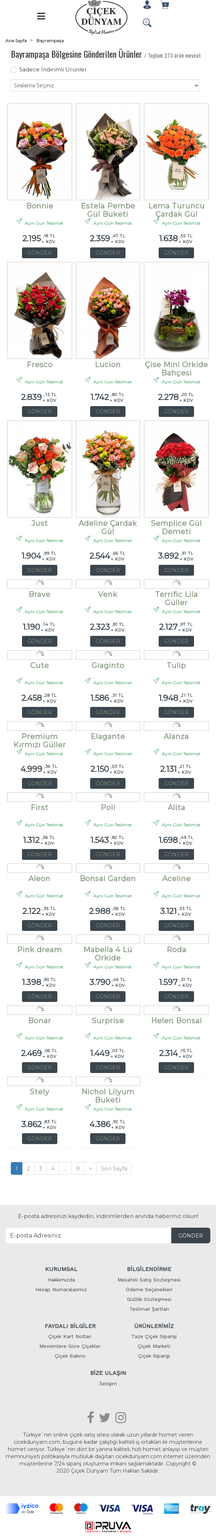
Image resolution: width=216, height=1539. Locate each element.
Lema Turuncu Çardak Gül (176, 207)
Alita (176, 807)
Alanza (176, 736)
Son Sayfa (114, 1167)
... (65, 1167)
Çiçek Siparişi (154, 1355)
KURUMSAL (61, 1268)
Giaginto (108, 665)
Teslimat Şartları (149, 1308)
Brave (39, 594)
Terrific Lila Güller (176, 596)
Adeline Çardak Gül (108, 525)
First (40, 807)
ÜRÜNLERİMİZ (154, 1325)
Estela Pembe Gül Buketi (108, 207)
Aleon (39, 878)
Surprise (108, 1020)
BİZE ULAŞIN (108, 1372)
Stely (39, 1091)
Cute (39, 665)
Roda (176, 949)
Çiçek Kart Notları (70, 1336)
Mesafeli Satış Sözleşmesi (149, 1279)
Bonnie (39, 205)
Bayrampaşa (50, 40)
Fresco (40, 364)
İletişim (108, 1383)
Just (39, 523)
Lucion (108, 364)
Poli (108, 807)
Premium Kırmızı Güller (39, 738)
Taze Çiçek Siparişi (154, 1336)
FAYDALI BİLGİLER (70, 1325)
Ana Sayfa (16, 40)
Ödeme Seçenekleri (149, 1289)
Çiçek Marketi (154, 1346)
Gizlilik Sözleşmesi (149, 1298)
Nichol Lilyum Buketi (108, 1093)
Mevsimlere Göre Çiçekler (70, 1346)
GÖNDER (39, 252)
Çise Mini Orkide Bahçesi (176, 366)
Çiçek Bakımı (70, 1355)
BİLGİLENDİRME (149, 1268)
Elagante (108, 736)
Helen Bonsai (176, 1020)
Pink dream (39, 949)
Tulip (176, 665)
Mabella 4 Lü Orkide (107, 951)
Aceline (176, 878)
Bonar (39, 1020)
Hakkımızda (61, 1279)
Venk (108, 594)
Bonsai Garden (108, 878)
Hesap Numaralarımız (61, 1289)
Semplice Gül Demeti (176, 525)
